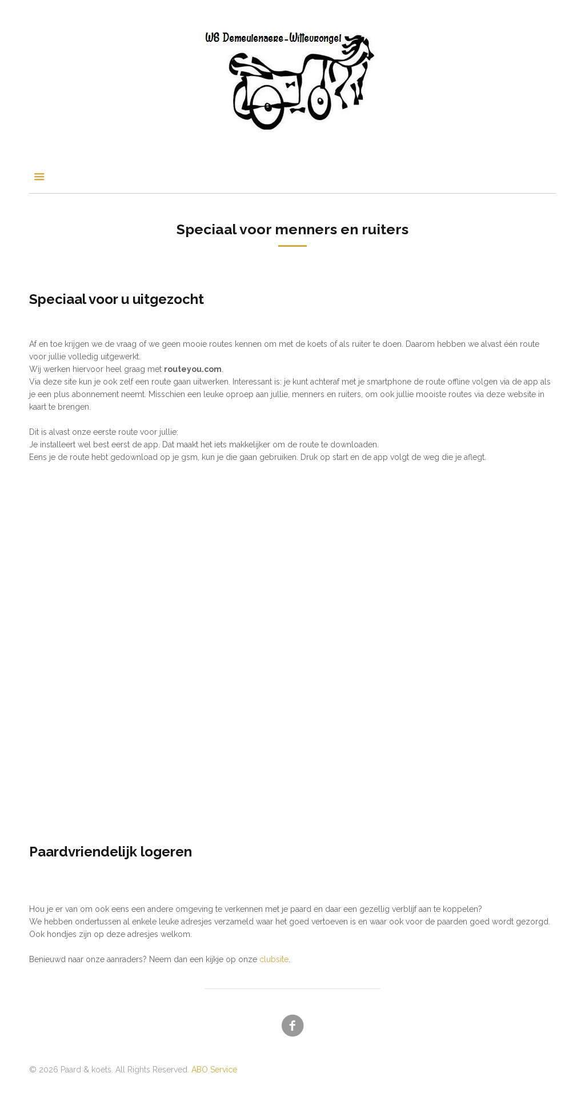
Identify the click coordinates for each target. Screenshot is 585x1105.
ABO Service (214, 1069)
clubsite (274, 959)
